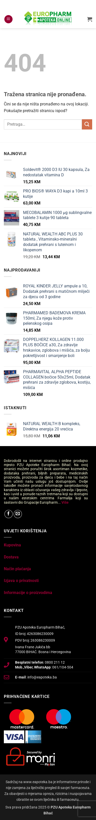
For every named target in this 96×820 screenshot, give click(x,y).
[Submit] (87, 124)
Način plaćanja (17, 568)
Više (65, 502)
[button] (8, 19)
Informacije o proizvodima (28, 592)
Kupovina (12, 545)
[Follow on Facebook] (8, 514)
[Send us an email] (18, 514)
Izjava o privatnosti (21, 580)
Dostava (11, 557)
